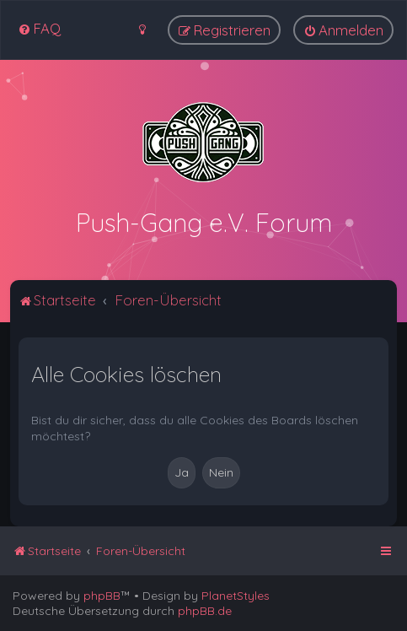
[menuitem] (39, 28)
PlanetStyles (235, 595)
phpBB (101, 595)
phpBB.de (205, 610)
